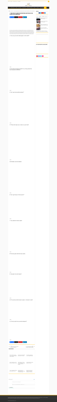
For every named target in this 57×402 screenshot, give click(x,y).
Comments (43, 16)
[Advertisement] (22, 24)
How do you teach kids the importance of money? (21, 355)
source (10, 90)
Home (9, 7)
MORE (45, 7)
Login (34, 379)
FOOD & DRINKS (42, 7)
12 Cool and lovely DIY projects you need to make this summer (29, 347)
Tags (45, 16)
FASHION (37, 7)
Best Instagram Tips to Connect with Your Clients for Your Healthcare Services (21, 363)
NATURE (16, 7)
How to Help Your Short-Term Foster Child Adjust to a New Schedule (13, 356)
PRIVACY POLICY (15, 1)
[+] (23, 384)
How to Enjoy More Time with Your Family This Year (13, 362)
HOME (9, 1)
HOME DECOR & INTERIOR (30, 7)
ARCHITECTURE (24, 7)
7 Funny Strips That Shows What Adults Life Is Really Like (14, 347)
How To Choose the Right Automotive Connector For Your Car (44, 28)
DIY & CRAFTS (19, 7)
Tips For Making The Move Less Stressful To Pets (13, 370)
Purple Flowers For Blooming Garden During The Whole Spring (21, 371)
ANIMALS (34, 7)
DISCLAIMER (19, 1)
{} (22, 384)
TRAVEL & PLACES (13, 7)
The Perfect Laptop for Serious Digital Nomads (29, 355)
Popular (40, 16)
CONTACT (11, 1)
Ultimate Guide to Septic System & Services (29, 362)
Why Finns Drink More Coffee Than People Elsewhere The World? (29, 371)
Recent (37, 16)
